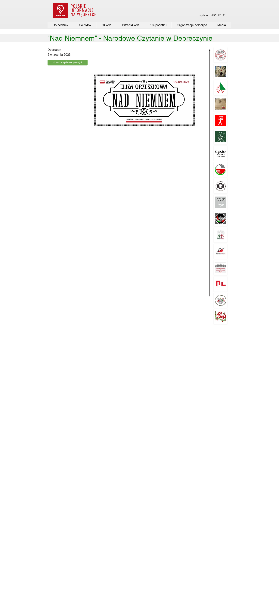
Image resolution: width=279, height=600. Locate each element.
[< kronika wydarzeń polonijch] (68, 62)
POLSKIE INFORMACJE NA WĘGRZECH (84, 10)
